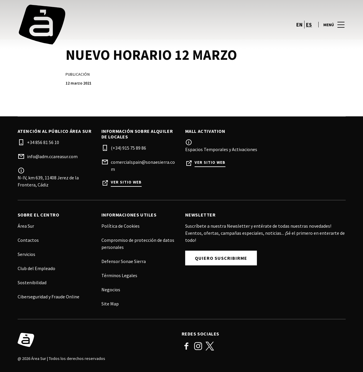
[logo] (100, 24)
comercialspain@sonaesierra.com (143, 165)
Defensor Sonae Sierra (123, 261)
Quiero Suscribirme (221, 258)
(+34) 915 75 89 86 (128, 148)
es (309, 24)
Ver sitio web (126, 182)
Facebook (186, 346)
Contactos (28, 240)
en (299, 24)
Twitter (210, 346)
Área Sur (26, 226)
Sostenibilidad (32, 282)
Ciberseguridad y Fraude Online (48, 297)
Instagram (198, 346)
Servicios (26, 254)
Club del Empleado (36, 268)
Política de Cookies (120, 226)
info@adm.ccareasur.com (52, 156)
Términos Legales (119, 275)
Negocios (110, 289)
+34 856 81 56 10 (43, 142)
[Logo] (96, 340)
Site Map (110, 304)
